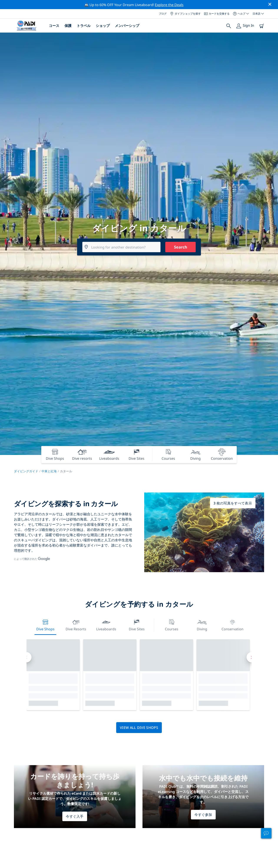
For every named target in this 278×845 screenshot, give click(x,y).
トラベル (84, 25)
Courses (171, 624)
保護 (68, 25)
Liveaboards (106, 624)
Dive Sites (137, 624)
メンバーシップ (127, 25)
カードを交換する (217, 13)
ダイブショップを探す (185, 13)
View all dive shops (139, 727)
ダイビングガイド (26, 471)
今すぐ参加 (203, 814)
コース (54, 25)
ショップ (103, 25)
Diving (202, 624)
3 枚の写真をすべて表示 (232, 503)
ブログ (163, 13)
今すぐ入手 (75, 816)
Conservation (232, 624)
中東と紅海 (49, 471)
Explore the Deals (169, 4)
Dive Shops (45, 624)
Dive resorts (76, 624)
